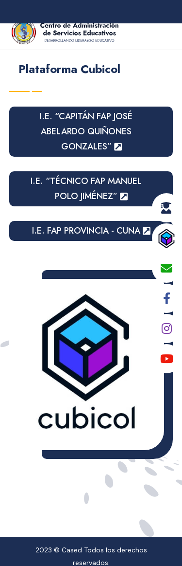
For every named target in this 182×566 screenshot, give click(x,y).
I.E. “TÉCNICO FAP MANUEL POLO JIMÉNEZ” (86, 188)
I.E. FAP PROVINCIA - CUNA (86, 230)
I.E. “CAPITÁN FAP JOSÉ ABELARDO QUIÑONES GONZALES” (86, 131)
